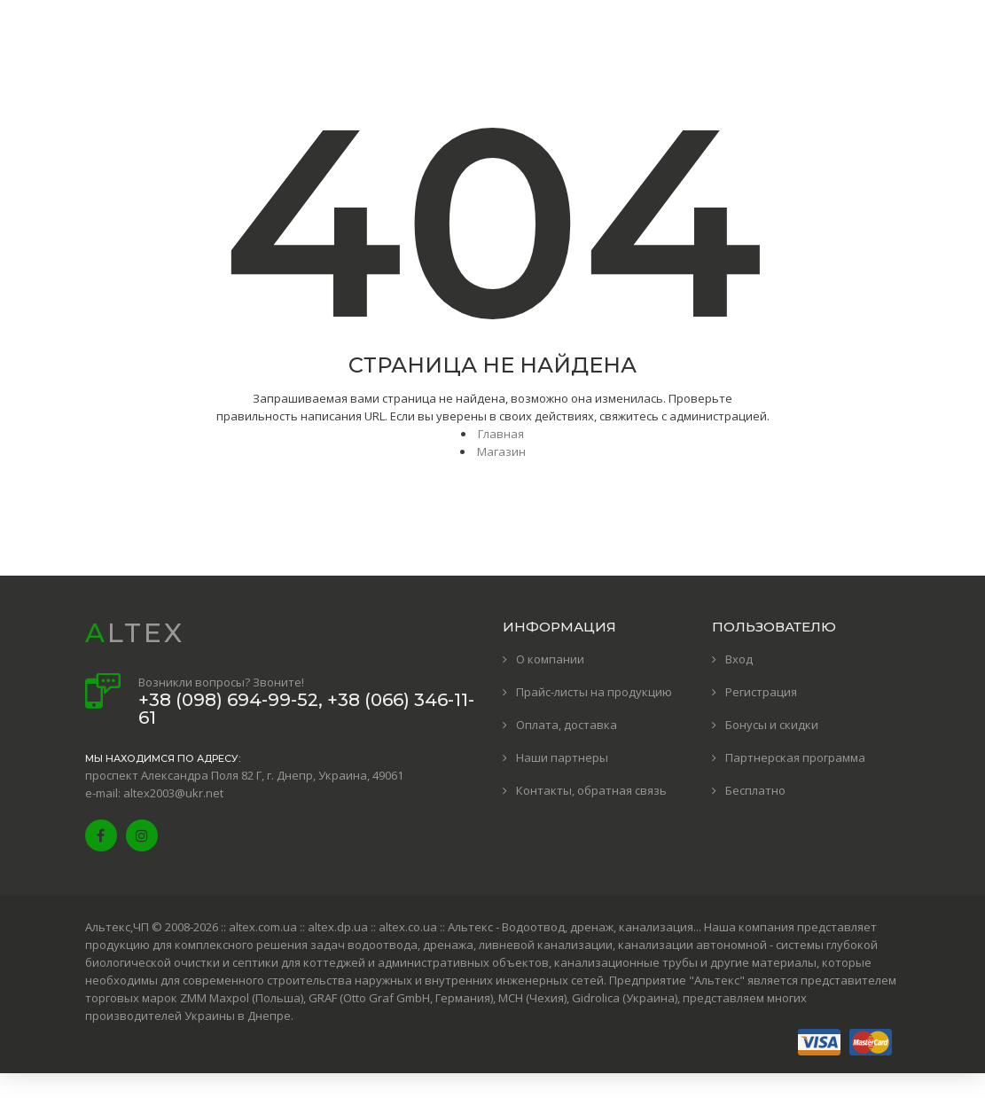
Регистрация (761, 692)
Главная (501, 434)
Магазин (501, 451)
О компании (550, 659)
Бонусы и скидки (771, 725)
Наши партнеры (562, 757)
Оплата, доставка (566, 725)
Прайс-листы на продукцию (594, 692)
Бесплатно (755, 790)
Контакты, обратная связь (591, 790)
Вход (739, 659)
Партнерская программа (795, 757)
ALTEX (134, 632)
